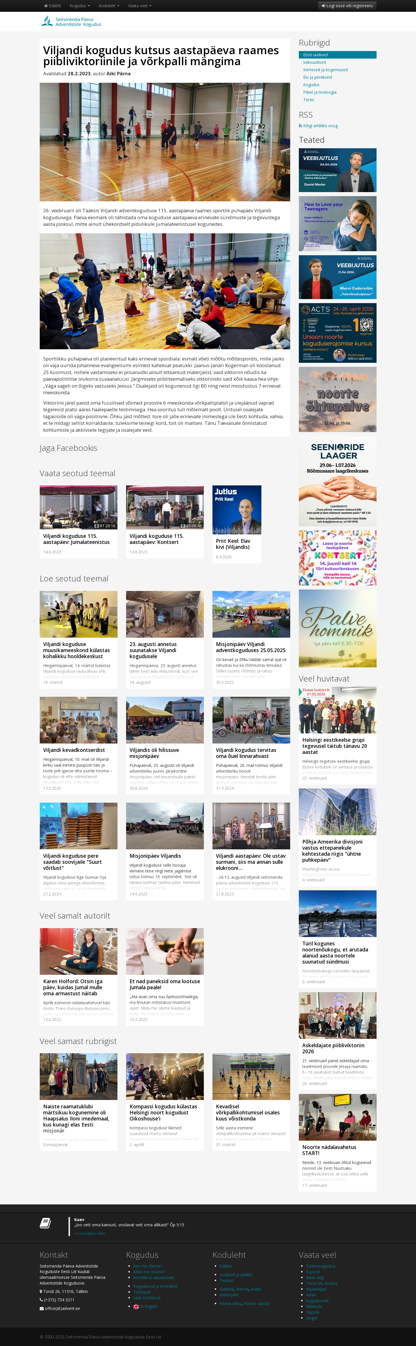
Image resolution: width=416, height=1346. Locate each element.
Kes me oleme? (147, 1266)
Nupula (312, 1312)
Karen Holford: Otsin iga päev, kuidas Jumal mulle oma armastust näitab (72, 987)
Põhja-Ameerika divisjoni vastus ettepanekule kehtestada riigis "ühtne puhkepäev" (332, 850)
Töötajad (142, 1292)
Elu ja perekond (317, 77)
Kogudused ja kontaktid (155, 1286)
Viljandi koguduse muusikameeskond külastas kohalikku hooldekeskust (76, 650)
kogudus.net (317, 1300)
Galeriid (226, 1289)
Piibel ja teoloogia (320, 92)
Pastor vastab (257, 1303)
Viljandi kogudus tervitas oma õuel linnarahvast (246, 752)
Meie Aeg (315, 1277)
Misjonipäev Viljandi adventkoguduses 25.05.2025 (251, 647)
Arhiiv (311, 1295)
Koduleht (109, 5)
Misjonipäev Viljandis (155, 855)
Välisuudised (314, 62)
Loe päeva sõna (92, 1233)
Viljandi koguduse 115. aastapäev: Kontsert (157, 538)
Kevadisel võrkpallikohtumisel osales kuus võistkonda (248, 1112)
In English (145, 1306)
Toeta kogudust (321, 1266)
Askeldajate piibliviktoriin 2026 (333, 1048)
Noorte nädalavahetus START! (329, 1150)
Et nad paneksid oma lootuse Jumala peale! (165, 984)
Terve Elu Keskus (322, 1283)
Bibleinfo (314, 1306)
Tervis (308, 99)
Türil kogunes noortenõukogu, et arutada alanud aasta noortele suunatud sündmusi (335, 952)
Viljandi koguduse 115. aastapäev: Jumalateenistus (76, 538)
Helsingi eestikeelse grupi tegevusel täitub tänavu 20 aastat (334, 745)
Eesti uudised (315, 54)
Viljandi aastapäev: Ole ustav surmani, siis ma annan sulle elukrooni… (251, 861)
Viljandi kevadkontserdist (74, 749)
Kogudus (80, 5)
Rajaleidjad (316, 1289)
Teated (312, 139)
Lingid (311, 1318)
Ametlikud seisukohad (153, 1277)
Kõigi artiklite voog (318, 125)
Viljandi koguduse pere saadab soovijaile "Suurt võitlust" (72, 861)
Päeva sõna (231, 1303)
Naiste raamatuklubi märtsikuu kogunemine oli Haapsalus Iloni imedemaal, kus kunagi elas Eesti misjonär (76, 1118)
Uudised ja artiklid (236, 1274)
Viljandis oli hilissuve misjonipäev (154, 752)
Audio (256, 1289)
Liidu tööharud (146, 1297)
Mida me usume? (149, 1271)
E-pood (313, 1271)
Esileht (52, 5)
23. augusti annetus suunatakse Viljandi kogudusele (153, 650)
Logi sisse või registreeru (347, 5)
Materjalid (229, 1295)
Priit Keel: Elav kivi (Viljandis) (233, 543)
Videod (242, 1289)
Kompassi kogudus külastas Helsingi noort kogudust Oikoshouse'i (163, 1112)
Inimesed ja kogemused (325, 69)
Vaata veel (139, 5)
